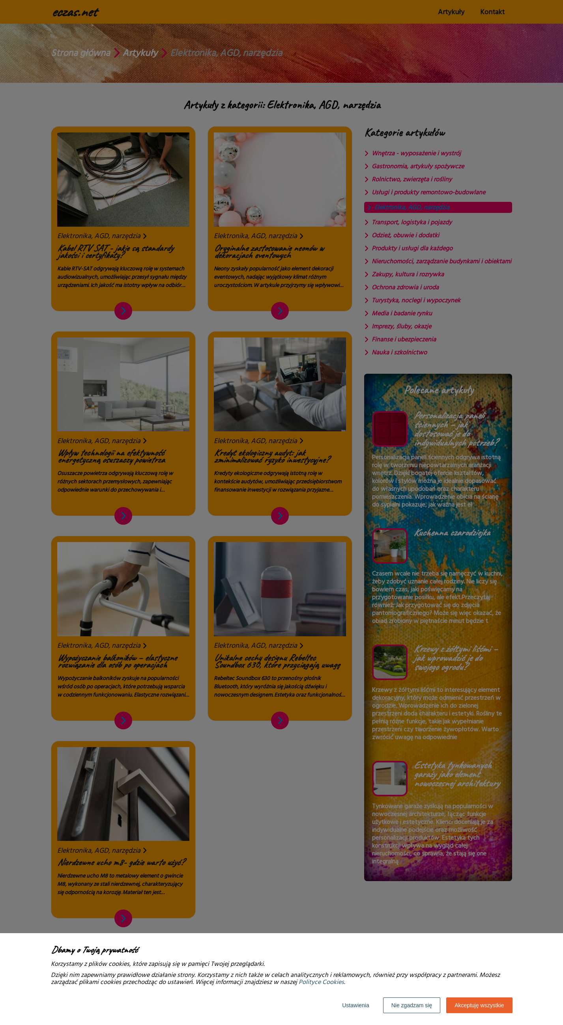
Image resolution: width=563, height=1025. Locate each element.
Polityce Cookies (321, 982)
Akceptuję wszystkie (479, 1005)
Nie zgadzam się (411, 1005)
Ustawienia (355, 1005)
